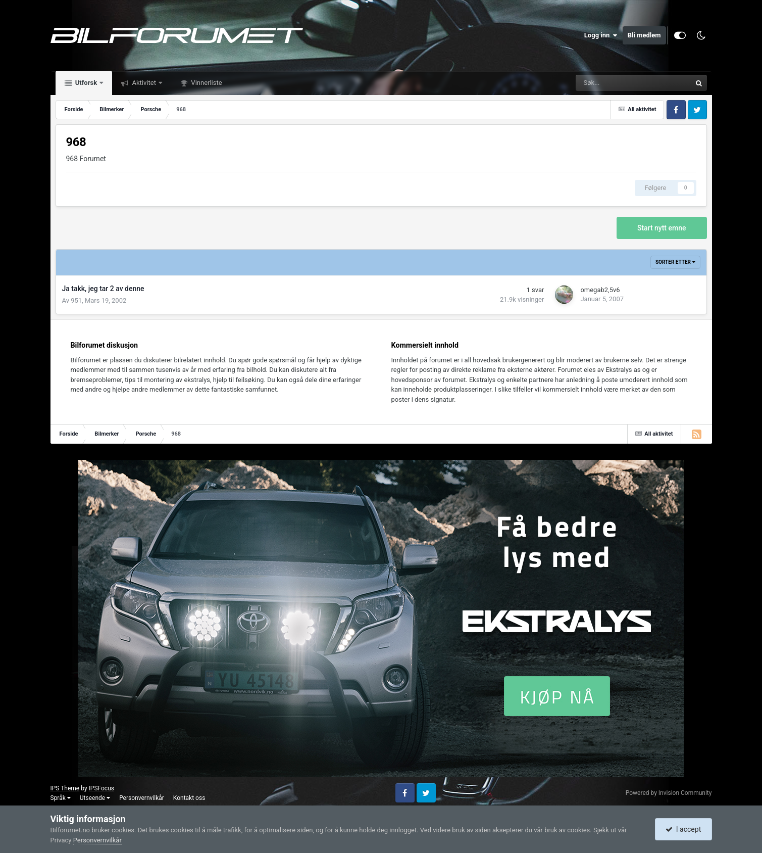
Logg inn (601, 35)
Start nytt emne (661, 228)
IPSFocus (101, 788)
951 (76, 300)
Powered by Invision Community (669, 792)
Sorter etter (675, 262)
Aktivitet (144, 82)
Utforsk (86, 82)
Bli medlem (644, 35)
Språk (60, 797)
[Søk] (600, 83)
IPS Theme (65, 788)
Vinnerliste (205, 82)
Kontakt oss (189, 797)
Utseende (95, 797)
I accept (683, 829)
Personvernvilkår (141, 797)
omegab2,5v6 (600, 290)
